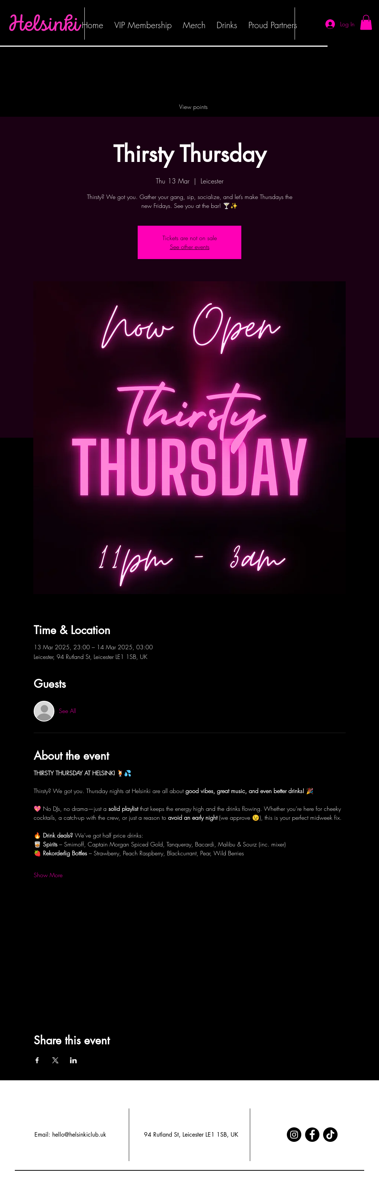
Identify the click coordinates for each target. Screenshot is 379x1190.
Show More (48, 875)
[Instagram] (294, 1134)
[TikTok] (330, 1134)
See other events (189, 247)
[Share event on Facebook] (37, 1060)
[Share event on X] (55, 1060)
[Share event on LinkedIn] (73, 1060)
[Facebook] (312, 1134)
